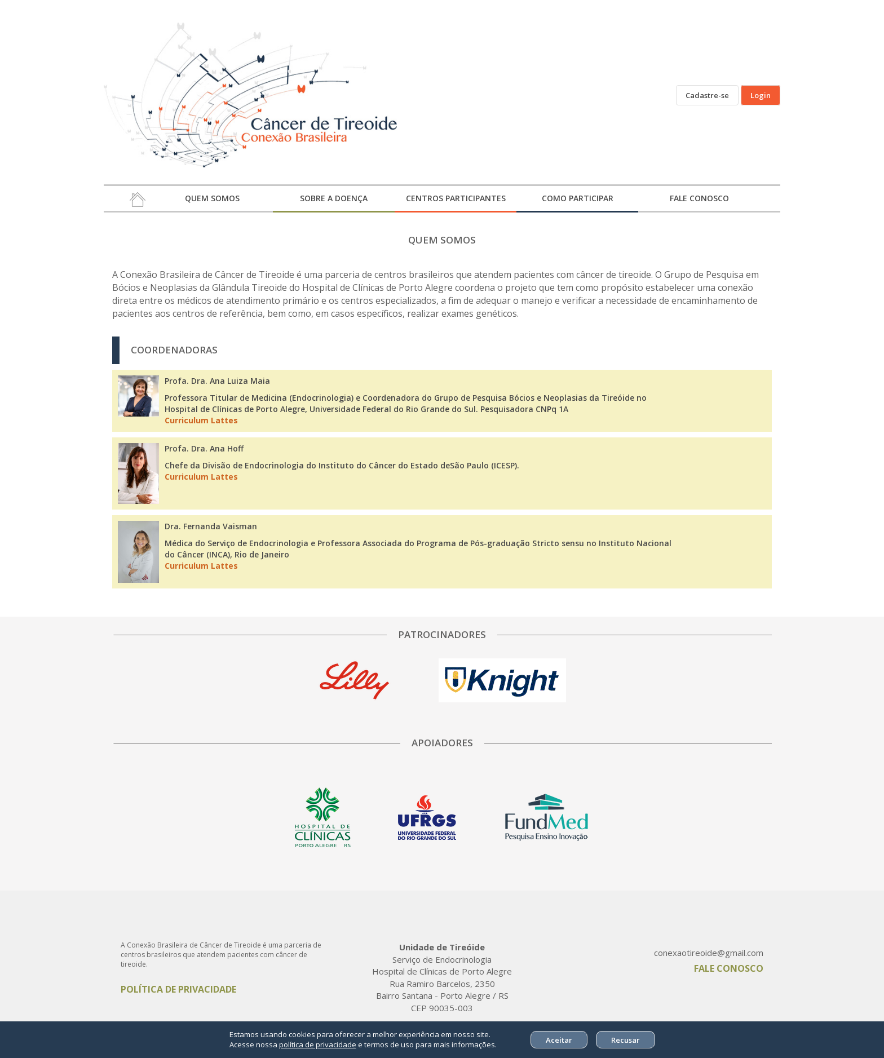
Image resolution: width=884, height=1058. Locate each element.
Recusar (625, 1040)
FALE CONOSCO (699, 198)
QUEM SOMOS (212, 198)
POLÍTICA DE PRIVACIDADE (178, 989)
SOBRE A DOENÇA (334, 198)
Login (760, 95)
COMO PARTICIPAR (577, 198)
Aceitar (559, 1040)
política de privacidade (317, 1044)
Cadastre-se (707, 95)
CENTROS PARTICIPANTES (456, 198)
